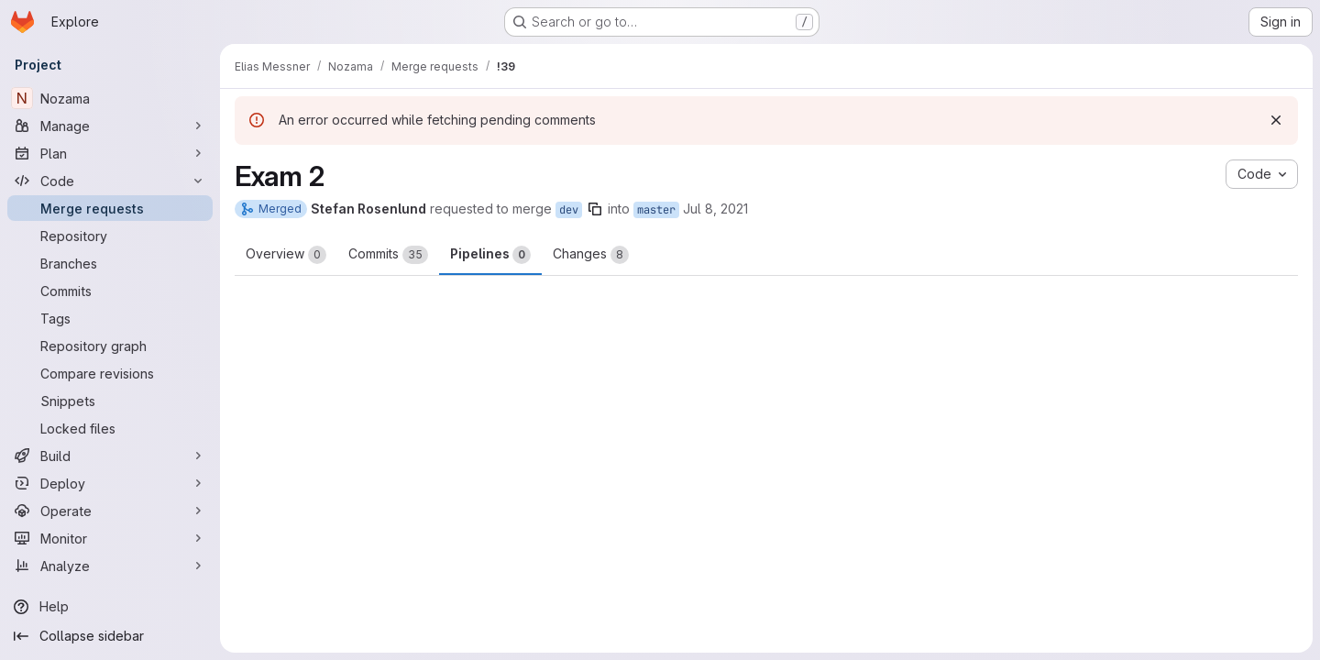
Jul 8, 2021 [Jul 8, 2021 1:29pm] (715, 208)
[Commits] (110, 290)
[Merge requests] (110, 208)
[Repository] (110, 235)
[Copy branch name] (595, 209)
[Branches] (110, 263)
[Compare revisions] (110, 373)
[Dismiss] (1276, 120)
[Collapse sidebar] (110, 636)
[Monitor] (110, 538)
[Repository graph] (110, 345)
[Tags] (110, 318)
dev (568, 210)
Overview (286, 255)
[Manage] (110, 125)
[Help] (110, 607)
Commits (388, 255)
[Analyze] (110, 565)
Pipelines (490, 255)
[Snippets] (110, 400)
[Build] (110, 455)
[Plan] (110, 153)
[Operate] (110, 510)
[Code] (110, 180)
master (656, 210)
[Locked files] (110, 428)
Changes (591, 255)
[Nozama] (110, 98)
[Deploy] (110, 483)
